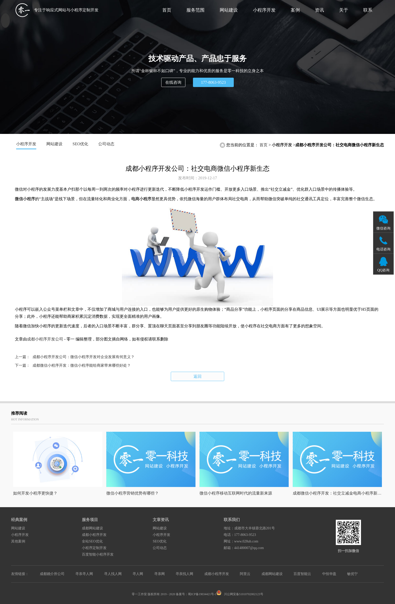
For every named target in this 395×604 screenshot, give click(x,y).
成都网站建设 (92, 528)
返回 (197, 376)
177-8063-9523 (213, 82)
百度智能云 (302, 574)
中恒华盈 (329, 574)
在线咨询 (173, 82)
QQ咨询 (383, 270)
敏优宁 (352, 574)
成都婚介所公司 (52, 574)
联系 (367, 10)
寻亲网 (159, 574)
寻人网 (138, 574)
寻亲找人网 (184, 574)
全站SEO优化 (92, 541)
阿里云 (245, 574)
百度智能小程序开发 (98, 554)
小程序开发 (264, 10)
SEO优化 (80, 144)
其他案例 (18, 541)
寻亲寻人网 (84, 574)
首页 (166, 10)
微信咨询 (383, 228)
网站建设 (229, 10)
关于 (343, 10)
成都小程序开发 (94, 535)
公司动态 (106, 144)
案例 (295, 10)
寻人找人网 (113, 574)
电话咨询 (383, 249)
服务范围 (195, 10)
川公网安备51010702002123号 (239, 594)
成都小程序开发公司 (45, 339)
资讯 (319, 10)
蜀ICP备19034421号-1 (202, 594)
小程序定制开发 (94, 548)
